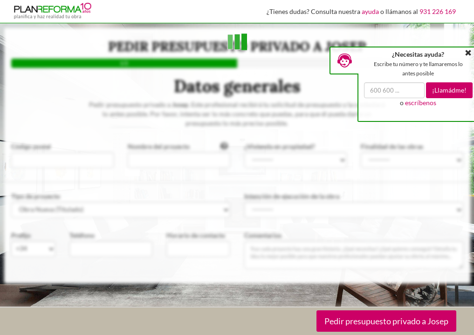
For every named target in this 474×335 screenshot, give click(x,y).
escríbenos (420, 103)
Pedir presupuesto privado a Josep (386, 321)
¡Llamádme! (449, 90)
